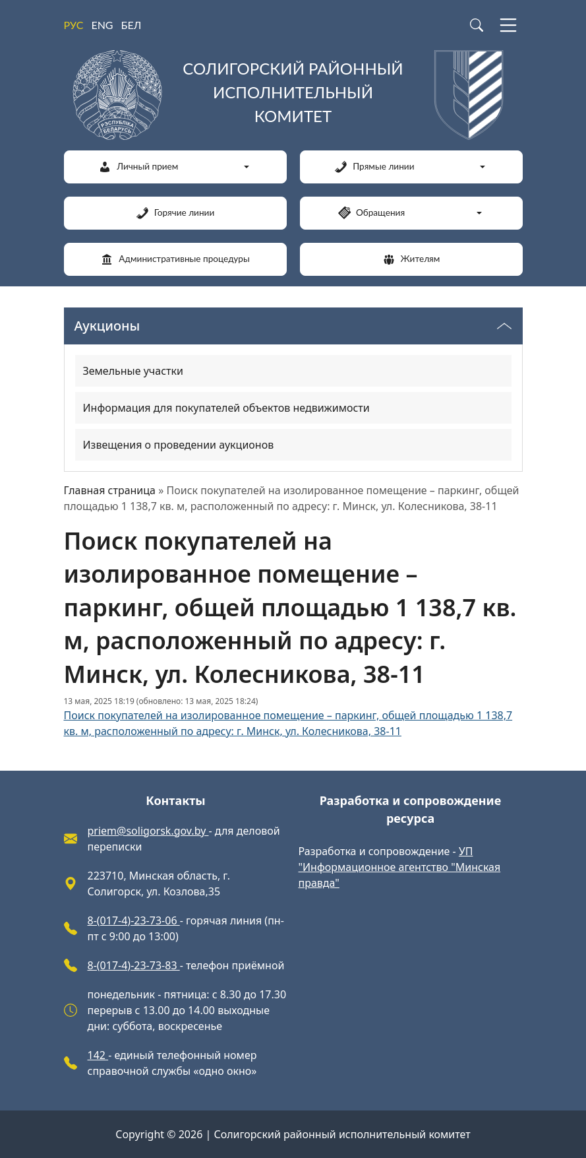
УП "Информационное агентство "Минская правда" (400, 867)
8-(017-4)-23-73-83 (134, 965)
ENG (102, 24)
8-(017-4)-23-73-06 (134, 920)
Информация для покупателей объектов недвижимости (226, 408)
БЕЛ (131, 24)
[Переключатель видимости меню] (504, 326)
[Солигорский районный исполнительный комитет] (293, 95)
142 (98, 1055)
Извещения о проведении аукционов (178, 444)
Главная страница (110, 490)
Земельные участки (133, 371)
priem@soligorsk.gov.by (148, 830)
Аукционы (107, 326)
